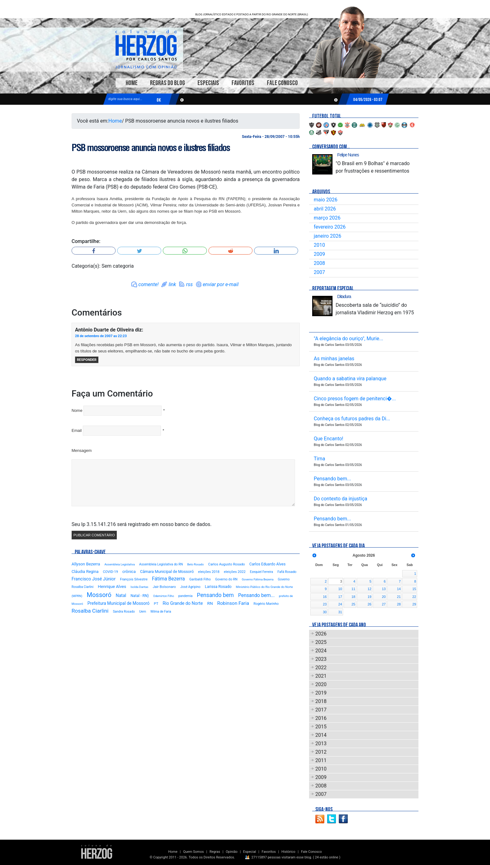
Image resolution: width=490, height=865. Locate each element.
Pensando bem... (256, 595)
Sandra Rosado (124, 612)
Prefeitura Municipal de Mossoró (119, 603)
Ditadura (344, 296)
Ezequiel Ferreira (261, 572)
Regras (214, 852)
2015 (321, 727)
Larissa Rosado (218, 586)
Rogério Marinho (266, 604)
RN (210, 603)
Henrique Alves (112, 586)
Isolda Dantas (139, 587)
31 (340, 612)
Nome (77, 410)
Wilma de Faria (160, 611)
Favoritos (243, 83)
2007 (319, 272)
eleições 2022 (235, 572)
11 (353, 589)
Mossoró (99, 595)
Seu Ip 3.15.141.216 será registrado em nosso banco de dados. (142, 524)
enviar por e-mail (221, 284)
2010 (319, 245)
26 (369, 604)
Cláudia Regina (85, 571)
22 (414, 597)
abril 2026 (325, 209)
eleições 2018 (209, 572)
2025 (321, 642)
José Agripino (190, 587)
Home (132, 83)
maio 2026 (326, 200)
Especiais (208, 83)
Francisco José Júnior (94, 579)
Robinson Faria (233, 603)
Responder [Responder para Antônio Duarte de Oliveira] (87, 360)
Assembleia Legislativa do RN (161, 564)
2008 (319, 263)
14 (399, 589)
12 (369, 589)
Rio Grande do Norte (182, 603)
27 (384, 604)
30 (325, 612)
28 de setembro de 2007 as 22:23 (101, 336)
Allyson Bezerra (86, 564)
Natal (121, 595)
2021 (321, 676)
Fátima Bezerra (168, 579)
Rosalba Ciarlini (90, 611)
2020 (321, 684)
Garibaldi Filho (200, 579)
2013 (321, 743)
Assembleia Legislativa (119, 564)
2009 (319, 254)
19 (369, 597)
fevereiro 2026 (330, 227)
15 (414, 589)
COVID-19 (110, 572)
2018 (321, 701)
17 (340, 597)
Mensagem (82, 450)
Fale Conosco (282, 83)
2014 (321, 735)
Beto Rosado (195, 564)
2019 (321, 693)
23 (325, 604)
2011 (321, 760)
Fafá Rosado (287, 572)
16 (325, 597)
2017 (321, 710)
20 (384, 597)
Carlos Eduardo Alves (267, 564)
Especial (249, 852)
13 (384, 589)
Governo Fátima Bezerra (257, 579)
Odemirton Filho (163, 596)
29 (414, 604)
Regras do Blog (167, 83)
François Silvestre (134, 579)
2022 (321, 667)
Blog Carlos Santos (146, 49)
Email (77, 430)
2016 (321, 718)
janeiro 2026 (327, 236)
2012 (321, 752)
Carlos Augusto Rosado (226, 564)
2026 (321, 634)
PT (156, 603)
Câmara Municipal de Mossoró (167, 571)
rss (189, 284)
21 (399, 597)
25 (353, 604)
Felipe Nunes (348, 154)
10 (340, 589)
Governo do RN (226, 579)
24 (340, 604)
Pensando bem (215, 595)
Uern (142, 612)
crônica (129, 571)
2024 (321, 651)
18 (353, 597)
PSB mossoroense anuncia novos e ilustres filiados (150, 148)
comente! (148, 284)
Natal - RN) (140, 596)
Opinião (232, 852)
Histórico (288, 852)
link (172, 284)
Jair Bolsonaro (164, 586)
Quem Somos (193, 852)
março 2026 (327, 218)
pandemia (185, 596)
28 (399, 604)
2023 (321, 659)
